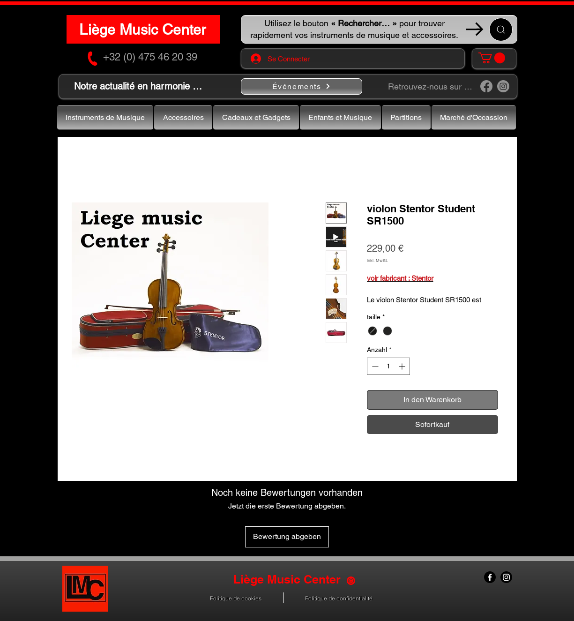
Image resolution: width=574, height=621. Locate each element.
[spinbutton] (388, 366)
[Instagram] (503, 86)
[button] (491, 57)
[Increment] (403, 366)
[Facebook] (486, 86)
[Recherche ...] (501, 29)
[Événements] (301, 86)
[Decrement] (374, 366)
